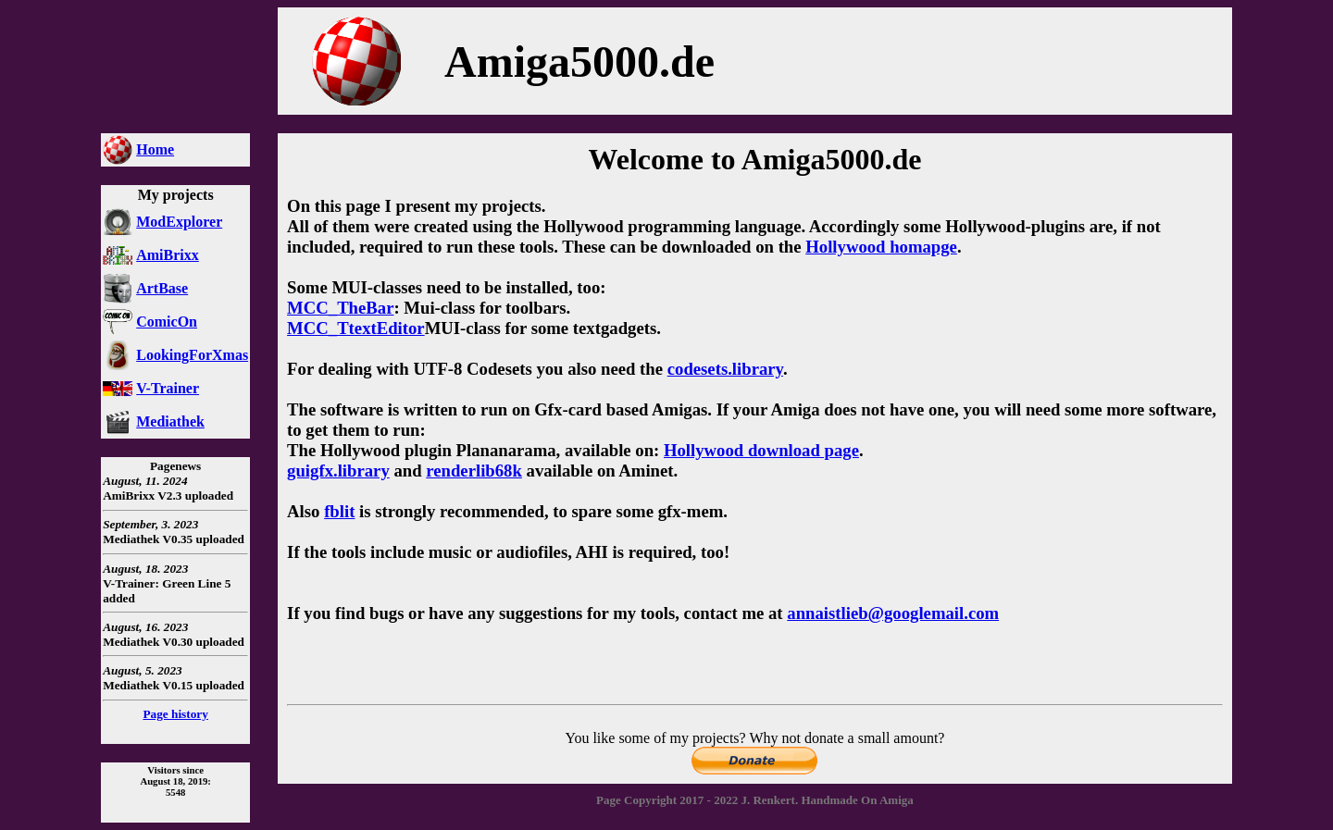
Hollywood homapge (881, 246)
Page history (175, 714)
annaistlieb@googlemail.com (893, 613)
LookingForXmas (192, 355)
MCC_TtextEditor (356, 328)
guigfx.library (338, 470)
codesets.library (725, 368)
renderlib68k (474, 470)
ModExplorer (179, 221)
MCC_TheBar (340, 307)
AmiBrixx (167, 255)
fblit (339, 511)
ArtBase (162, 288)
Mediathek (170, 421)
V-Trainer (167, 388)
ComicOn (166, 321)
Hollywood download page (761, 450)
